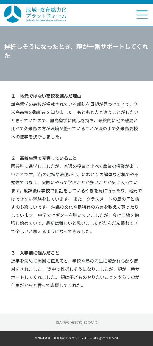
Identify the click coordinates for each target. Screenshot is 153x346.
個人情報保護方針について (76, 322)
